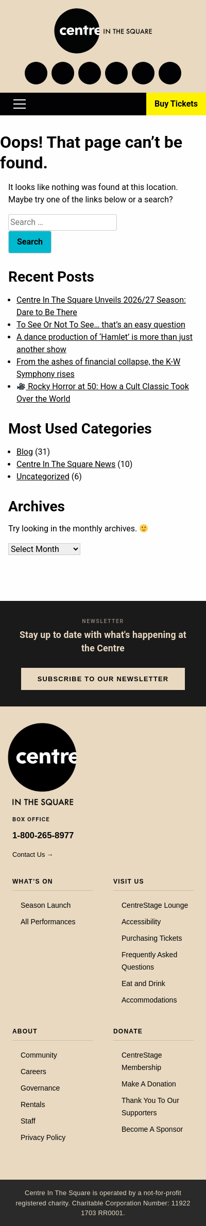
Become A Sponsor (152, 1129)
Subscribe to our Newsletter (103, 679)
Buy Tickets (176, 104)
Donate (128, 1031)
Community (39, 1055)
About (25, 1031)
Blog (24, 452)
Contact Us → (33, 854)
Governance (40, 1088)
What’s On (32, 881)
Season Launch (46, 905)
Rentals (33, 1104)
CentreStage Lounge (155, 905)
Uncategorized (43, 476)
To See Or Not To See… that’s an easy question (100, 325)
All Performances (48, 922)
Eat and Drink (143, 983)
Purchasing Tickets (152, 938)
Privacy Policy (43, 1137)
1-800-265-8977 (43, 835)
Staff (28, 1121)
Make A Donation (149, 1084)
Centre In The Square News (65, 464)
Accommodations (149, 1000)
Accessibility (141, 922)
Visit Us (128, 881)
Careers (33, 1071)
